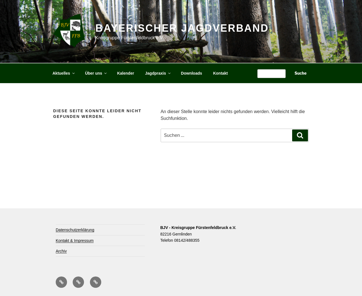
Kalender (125, 73)
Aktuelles (64, 73)
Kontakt (220, 73)
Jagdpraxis (158, 73)
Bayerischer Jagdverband (182, 28)
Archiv (61, 251)
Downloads (191, 73)
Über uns (96, 73)
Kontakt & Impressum (75, 240)
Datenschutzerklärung (75, 230)
